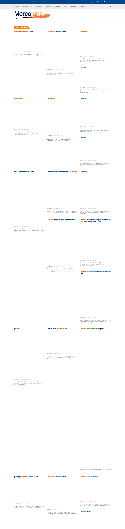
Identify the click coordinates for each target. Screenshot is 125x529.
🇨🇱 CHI (85, 221)
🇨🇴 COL (90, 221)
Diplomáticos (73, 6)
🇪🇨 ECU (63, 31)
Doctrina (16, 6)
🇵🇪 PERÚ (99, 221)
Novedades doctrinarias (93, 328)
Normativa (50, 2)
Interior (83, 6)
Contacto (66, 2)
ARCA (65, 6)
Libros (16, 171)
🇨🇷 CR (94, 221)
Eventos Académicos (53, 171)
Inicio (15, 2)
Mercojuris (17, 51)
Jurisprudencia (41, 2)
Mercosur (38, 6)
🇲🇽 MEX (31, 171)
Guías (20, 2)
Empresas (57, 6)
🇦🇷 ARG (30, 31)
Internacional (27, 6)
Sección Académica (29, 2)
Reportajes (58, 2)
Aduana (50, 328)
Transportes (47, 6)
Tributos (58, 31)
